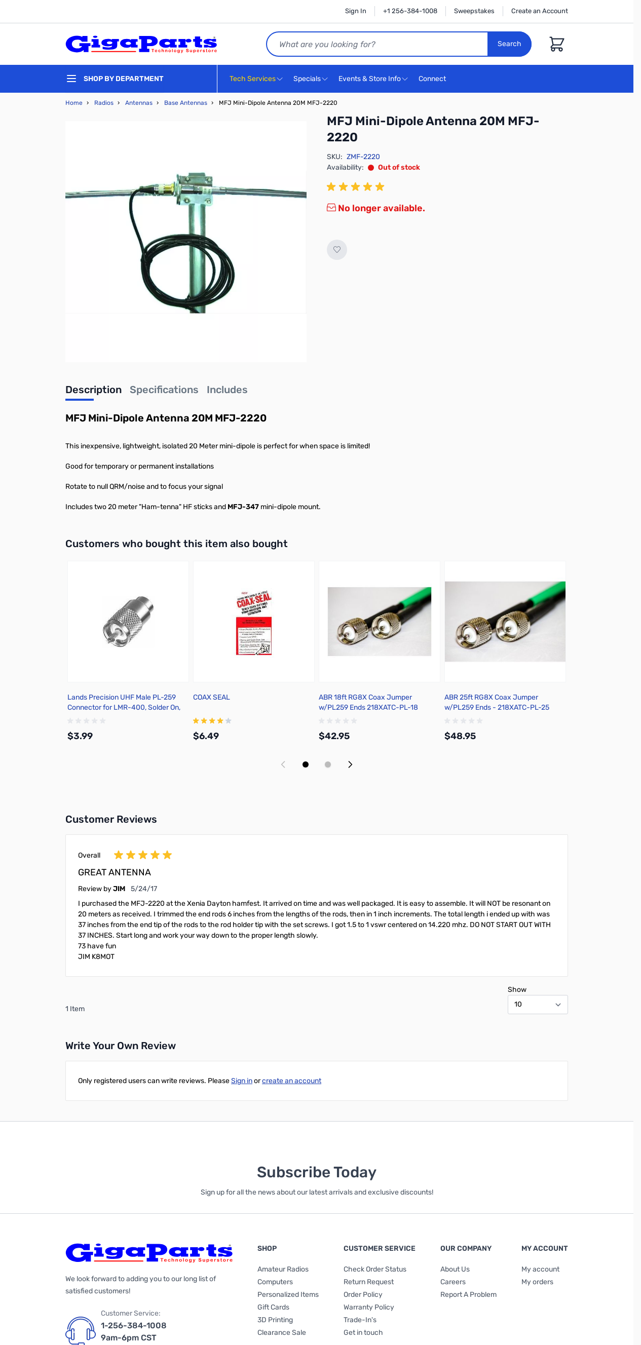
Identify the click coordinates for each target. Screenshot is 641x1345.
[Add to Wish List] (337, 250)
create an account (291, 1081)
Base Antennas (185, 102)
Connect (433, 79)
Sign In (355, 11)
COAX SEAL (211, 697)
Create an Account (539, 11)
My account (540, 1269)
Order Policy (363, 1294)
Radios (104, 102)
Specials (307, 78)
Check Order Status (375, 1269)
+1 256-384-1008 (410, 11)
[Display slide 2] (328, 764)
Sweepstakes (474, 11)
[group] (357, 187)
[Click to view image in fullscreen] (186, 241)
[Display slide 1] (305, 764)
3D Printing (275, 1320)
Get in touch (363, 1332)
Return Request (369, 1282)
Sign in (241, 1081)
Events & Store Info (369, 78)
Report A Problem (468, 1294)
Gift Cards (273, 1307)
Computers (275, 1282)
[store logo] (141, 44)
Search (509, 44)
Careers (453, 1282)
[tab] (93, 392)
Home (74, 102)
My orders (537, 1282)
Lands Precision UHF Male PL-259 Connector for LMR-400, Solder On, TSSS (123, 707)
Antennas (139, 102)
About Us (455, 1269)
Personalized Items (288, 1294)
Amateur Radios (283, 1269)
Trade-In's (360, 1320)
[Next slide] (350, 764)
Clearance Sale (281, 1332)
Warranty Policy (369, 1307)
